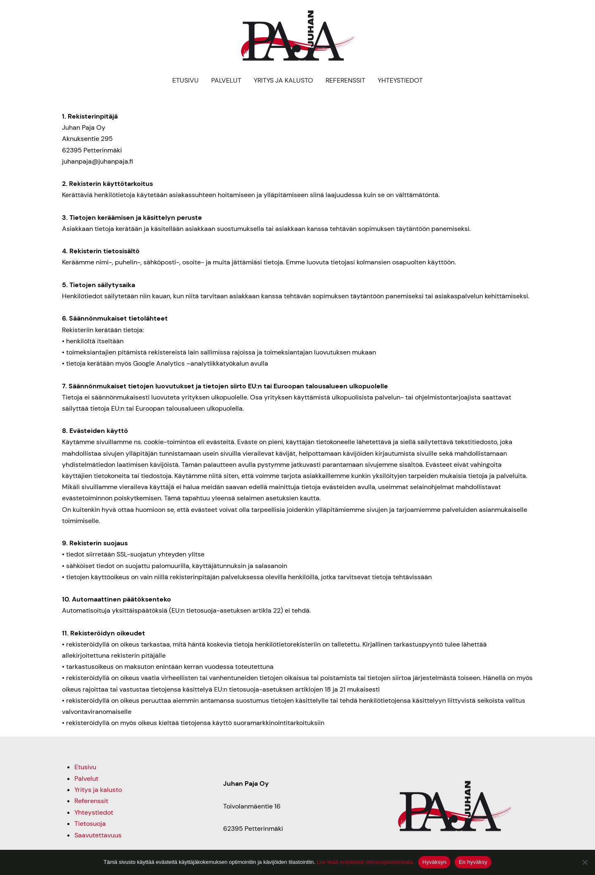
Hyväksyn (434, 862)
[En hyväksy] (585, 862)
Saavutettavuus (97, 834)
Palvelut (226, 80)
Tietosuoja (90, 823)
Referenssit (345, 80)
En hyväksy (473, 862)
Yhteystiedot (400, 80)
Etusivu (185, 80)
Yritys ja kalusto (283, 80)
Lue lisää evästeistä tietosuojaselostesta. (365, 862)
